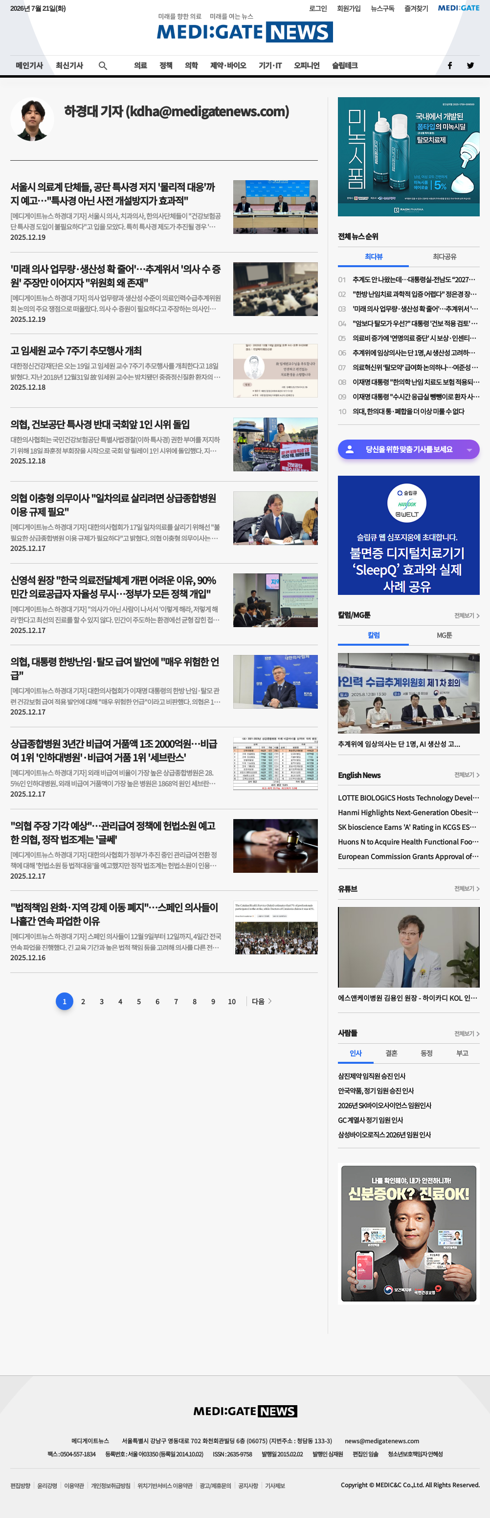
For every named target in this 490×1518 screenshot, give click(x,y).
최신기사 (69, 65)
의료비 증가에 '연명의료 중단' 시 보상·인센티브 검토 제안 (416, 338)
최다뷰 (373, 256)
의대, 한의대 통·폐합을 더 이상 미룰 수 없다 (408, 411)
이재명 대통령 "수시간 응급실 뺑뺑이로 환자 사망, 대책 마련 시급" (416, 396)
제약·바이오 (228, 65)
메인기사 (29, 65)
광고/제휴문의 (215, 1486)
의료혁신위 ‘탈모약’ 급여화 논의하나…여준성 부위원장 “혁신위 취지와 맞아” (416, 367)
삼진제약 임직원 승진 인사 (371, 1076)
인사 (355, 1053)
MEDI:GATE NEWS (245, 27)
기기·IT (270, 65)
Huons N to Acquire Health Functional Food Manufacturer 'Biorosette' (409, 841)
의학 (191, 65)
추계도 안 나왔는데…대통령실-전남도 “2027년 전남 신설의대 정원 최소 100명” (416, 279)
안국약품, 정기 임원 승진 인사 (376, 1091)
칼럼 (373, 635)
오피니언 (306, 65)
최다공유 (444, 256)
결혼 (391, 1053)
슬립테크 (344, 65)
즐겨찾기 (416, 8)
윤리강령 (47, 1486)
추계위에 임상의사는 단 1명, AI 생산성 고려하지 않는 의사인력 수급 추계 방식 (416, 353)
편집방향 (20, 1486)
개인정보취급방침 (110, 1486)
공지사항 (248, 1486)
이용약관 (74, 1486)
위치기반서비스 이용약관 (164, 1486)
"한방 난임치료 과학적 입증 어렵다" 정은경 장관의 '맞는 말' (416, 294)
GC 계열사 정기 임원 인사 (370, 1120)
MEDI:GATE (459, 8)
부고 (462, 1053)
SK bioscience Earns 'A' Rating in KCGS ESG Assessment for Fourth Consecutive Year (409, 827)
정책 (165, 65)
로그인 (318, 8)
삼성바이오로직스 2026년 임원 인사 (384, 1134)
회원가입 (348, 8)
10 (232, 1001)
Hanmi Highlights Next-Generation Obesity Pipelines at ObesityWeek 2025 (409, 812)
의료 (140, 65)
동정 (426, 1053)
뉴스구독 (382, 8)
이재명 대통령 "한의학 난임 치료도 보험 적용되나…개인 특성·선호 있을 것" (416, 382)
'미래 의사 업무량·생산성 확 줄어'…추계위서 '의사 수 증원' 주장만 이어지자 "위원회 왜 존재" (416, 309)
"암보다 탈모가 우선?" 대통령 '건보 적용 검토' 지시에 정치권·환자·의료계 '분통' (416, 323)
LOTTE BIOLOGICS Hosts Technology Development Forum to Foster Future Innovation (409, 797)
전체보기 (464, 615)
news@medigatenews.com (382, 1440)
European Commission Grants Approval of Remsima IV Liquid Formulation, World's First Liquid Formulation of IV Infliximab (409, 856)
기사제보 (275, 1486)
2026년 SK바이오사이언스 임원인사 (384, 1105)
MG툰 (444, 635)
